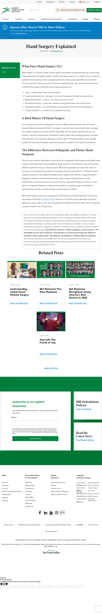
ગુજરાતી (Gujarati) (81, 494)
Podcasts (29, 491)
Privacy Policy (93, 525)
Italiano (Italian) (92, 488)
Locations (5, 486)
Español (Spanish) (93, 483)
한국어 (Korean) (93, 496)
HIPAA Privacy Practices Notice (29, 525)
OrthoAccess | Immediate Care (70, 10)
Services (5, 489)
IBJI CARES (29, 497)
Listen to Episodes (83, 409)
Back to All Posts (51, 368)
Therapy (5, 500)
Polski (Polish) (80, 488)
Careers (39, 2)
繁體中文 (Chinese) (79, 491)
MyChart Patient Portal (59, 494)
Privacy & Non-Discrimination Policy (58, 525)
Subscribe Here (35, 439)
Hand (4, 72)
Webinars (29, 503)
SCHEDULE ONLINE (94, 10)
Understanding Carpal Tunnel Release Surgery (19, 292)
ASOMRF (79, 525)
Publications (30, 489)
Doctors (4, 483)
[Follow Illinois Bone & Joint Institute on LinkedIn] (45, 512)
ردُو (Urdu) (91, 490)
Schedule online (48, 199)
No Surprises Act (51, 531)
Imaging (5, 497)
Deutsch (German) (94, 494)
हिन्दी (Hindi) (80, 502)
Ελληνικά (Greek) (81, 485)
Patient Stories (31, 500)
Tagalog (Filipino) (81, 499)
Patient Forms (56, 489)
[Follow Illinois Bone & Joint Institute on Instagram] (56, 512)
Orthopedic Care (56, 51)
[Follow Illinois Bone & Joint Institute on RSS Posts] (62, 512)
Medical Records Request (60, 491)
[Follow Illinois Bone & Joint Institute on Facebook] (39, 512)
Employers (50, 2)
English (97, 2)
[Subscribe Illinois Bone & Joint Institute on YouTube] (51, 512)
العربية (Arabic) (81, 483)
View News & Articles (85, 440)
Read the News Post (19, 303)
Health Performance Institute (12, 491)
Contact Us (29, 506)
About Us (29, 483)
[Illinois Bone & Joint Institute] (12, 11)
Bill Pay (62, 2)
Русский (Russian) (81, 496)
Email (14, 417)
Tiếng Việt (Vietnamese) (92, 499)
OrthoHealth (6, 494)
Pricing (72, 2)
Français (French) (93, 485)
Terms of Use (8, 525)
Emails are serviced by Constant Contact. (42, 432)
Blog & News (30, 486)
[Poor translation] (5, 584)
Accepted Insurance (58, 483)
